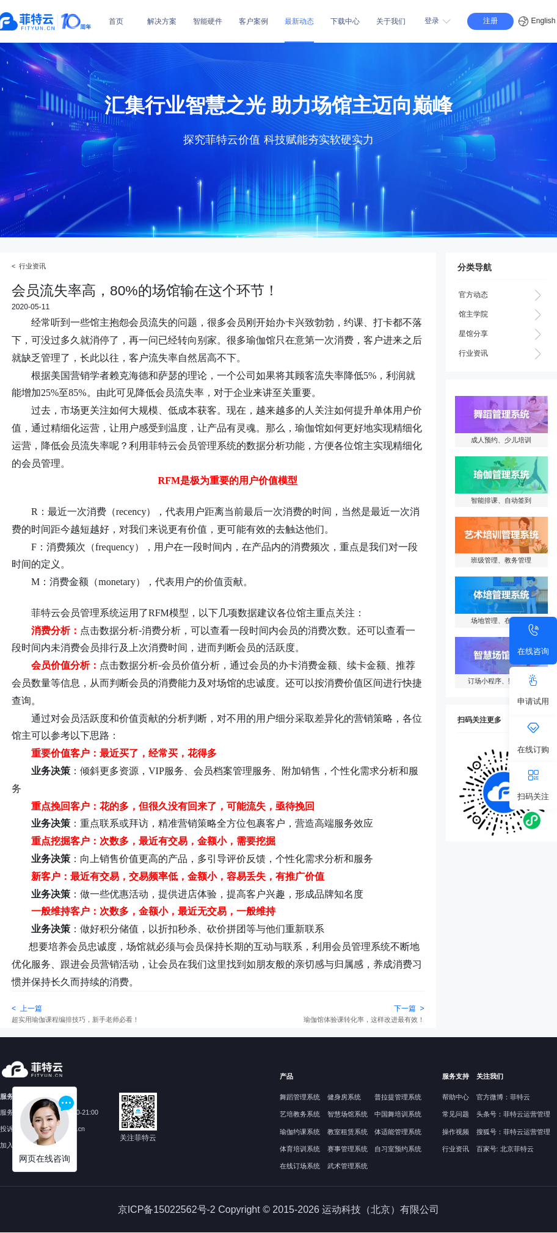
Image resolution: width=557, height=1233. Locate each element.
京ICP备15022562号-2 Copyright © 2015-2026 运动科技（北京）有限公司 (279, 1209)
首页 (116, 21)
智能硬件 (207, 21)
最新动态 (299, 21)
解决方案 (162, 21)
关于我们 (391, 21)
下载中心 (345, 21)
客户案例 (253, 21)
